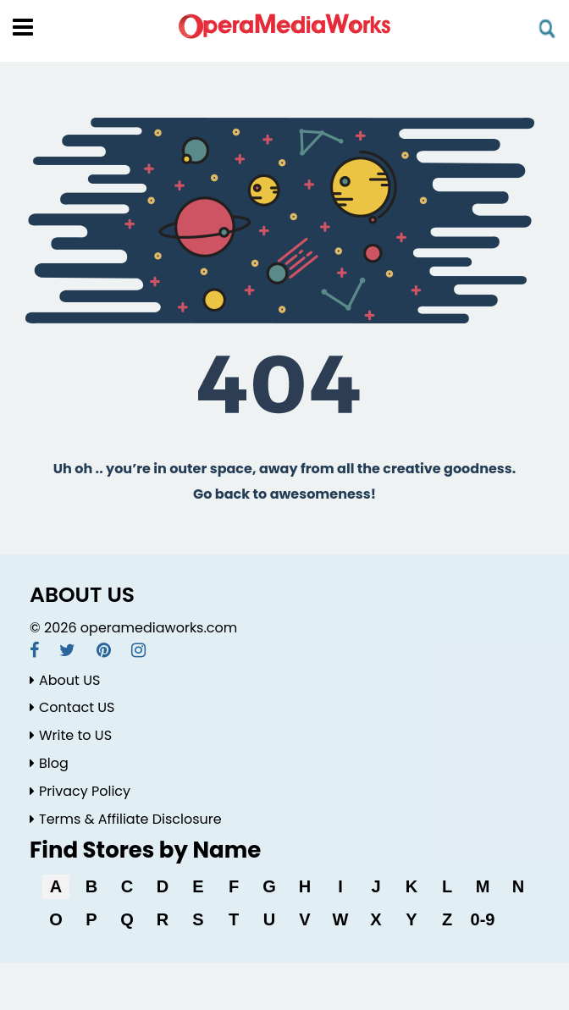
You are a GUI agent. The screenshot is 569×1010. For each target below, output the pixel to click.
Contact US (72, 707)
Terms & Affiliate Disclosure (126, 819)
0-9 (483, 919)
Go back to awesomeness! (284, 494)
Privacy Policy (80, 791)
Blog (49, 763)
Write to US (71, 735)
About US (65, 680)
